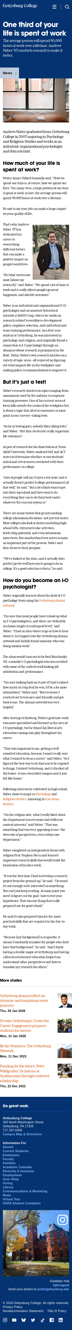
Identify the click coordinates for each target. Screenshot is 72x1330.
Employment (12, 1175)
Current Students (16, 1151)
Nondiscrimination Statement (23, 1311)
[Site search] (67, 6)
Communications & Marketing (25, 1191)
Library (8, 1187)
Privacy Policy (13, 1307)
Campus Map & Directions (22, 1134)
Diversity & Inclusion (18, 1171)
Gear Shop (11, 1179)
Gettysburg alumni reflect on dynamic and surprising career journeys (24, 1000)
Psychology (43, 794)
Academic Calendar (17, 1167)
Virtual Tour (11, 1199)
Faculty (8, 1159)
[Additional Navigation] (54, 6)
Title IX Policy (56, 1311)
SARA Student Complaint (22, 1203)
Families (9, 1163)
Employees (11, 1155)
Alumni (8, 1147)
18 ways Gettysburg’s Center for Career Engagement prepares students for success (24, 1025)
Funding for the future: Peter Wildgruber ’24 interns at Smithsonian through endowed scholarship (24, 1073)
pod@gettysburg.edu (53, 1289)
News (7, 73)
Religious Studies (14, 799)
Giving (8, 1183)
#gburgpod (61, 1285)
